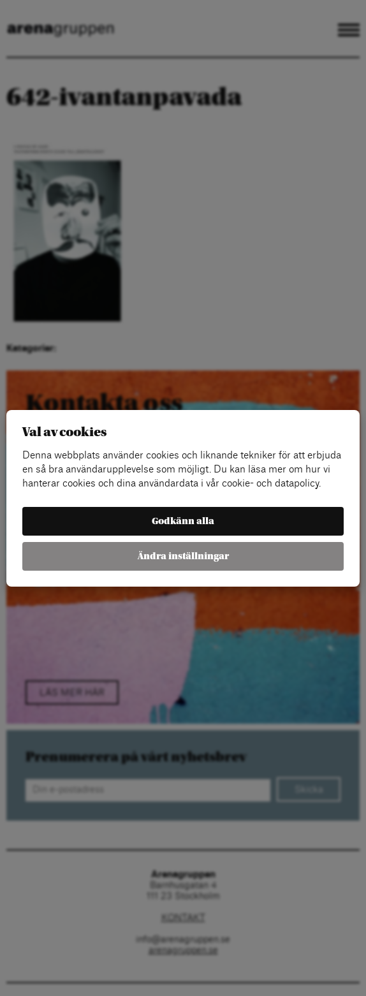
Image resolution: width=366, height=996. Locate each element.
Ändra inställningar (183, 556)
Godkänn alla (183, 521)
